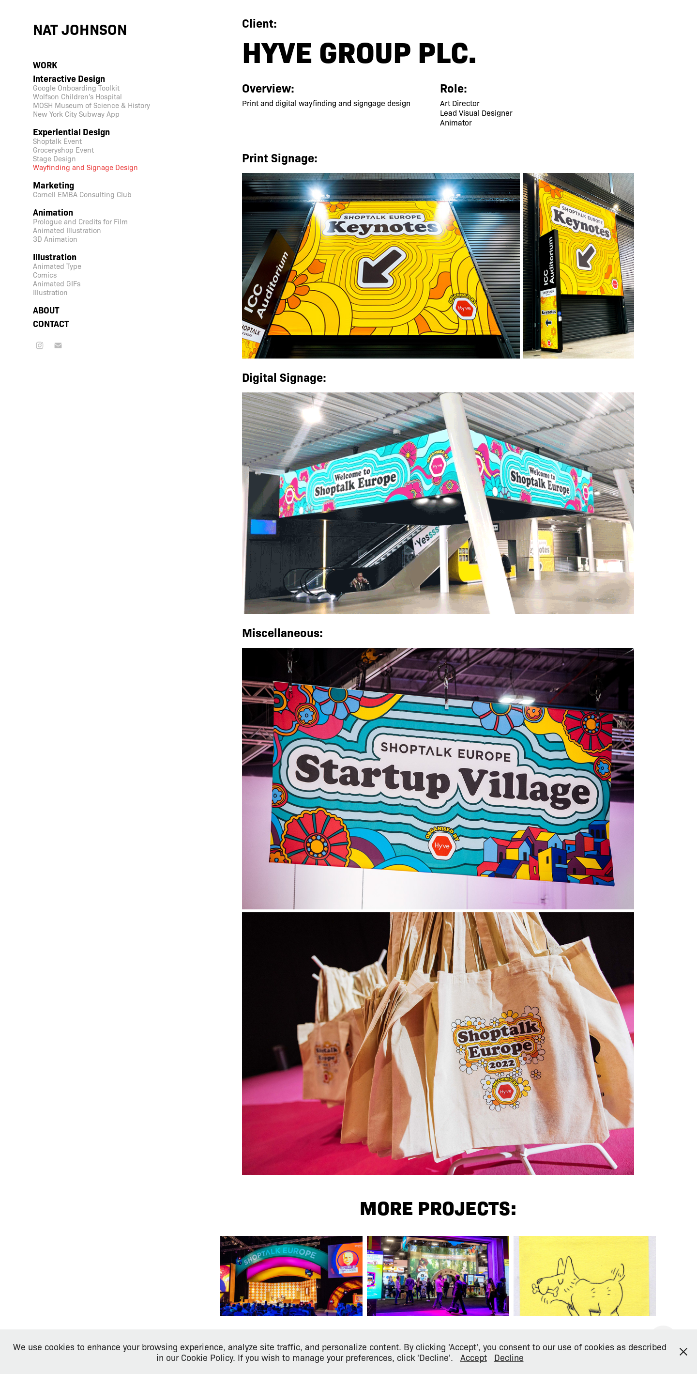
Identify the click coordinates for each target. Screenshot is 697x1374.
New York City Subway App (76, 114)
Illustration (54, 256)
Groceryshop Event (63, 150)
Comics (45, 275)
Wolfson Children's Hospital (77, 96)
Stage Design (54, 158)
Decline (509, 1357)
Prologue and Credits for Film (80, 221)
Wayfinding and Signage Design (85, 167)
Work (45, 65)
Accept (473, 1357)
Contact (51, 323)
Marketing (53, 185)
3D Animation (55, 239)
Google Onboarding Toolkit (76, 88)
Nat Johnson (80, 29)
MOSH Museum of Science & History (91, 105)
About (46, 310)
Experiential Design (71, 131)
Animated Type (57, 266)
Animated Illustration (67, 230)
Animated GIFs (56, 283)
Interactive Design (69, 78)
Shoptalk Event (57, 141)
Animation (53, 212)
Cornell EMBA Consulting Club (82, 194)
